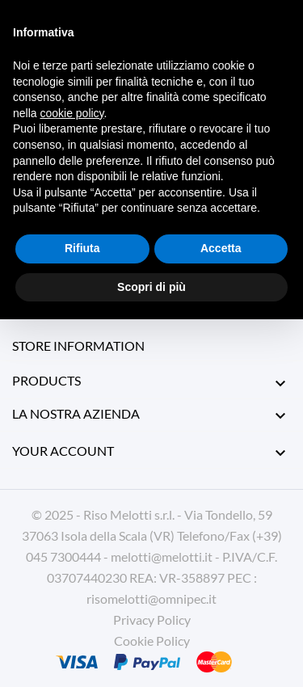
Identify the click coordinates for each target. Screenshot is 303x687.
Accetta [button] (221, 248)
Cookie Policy (152, 640)
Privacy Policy (152, 619)
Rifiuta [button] (82, 248)
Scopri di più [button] (151, 286)
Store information (78, 345)
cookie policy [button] (71, 113)
